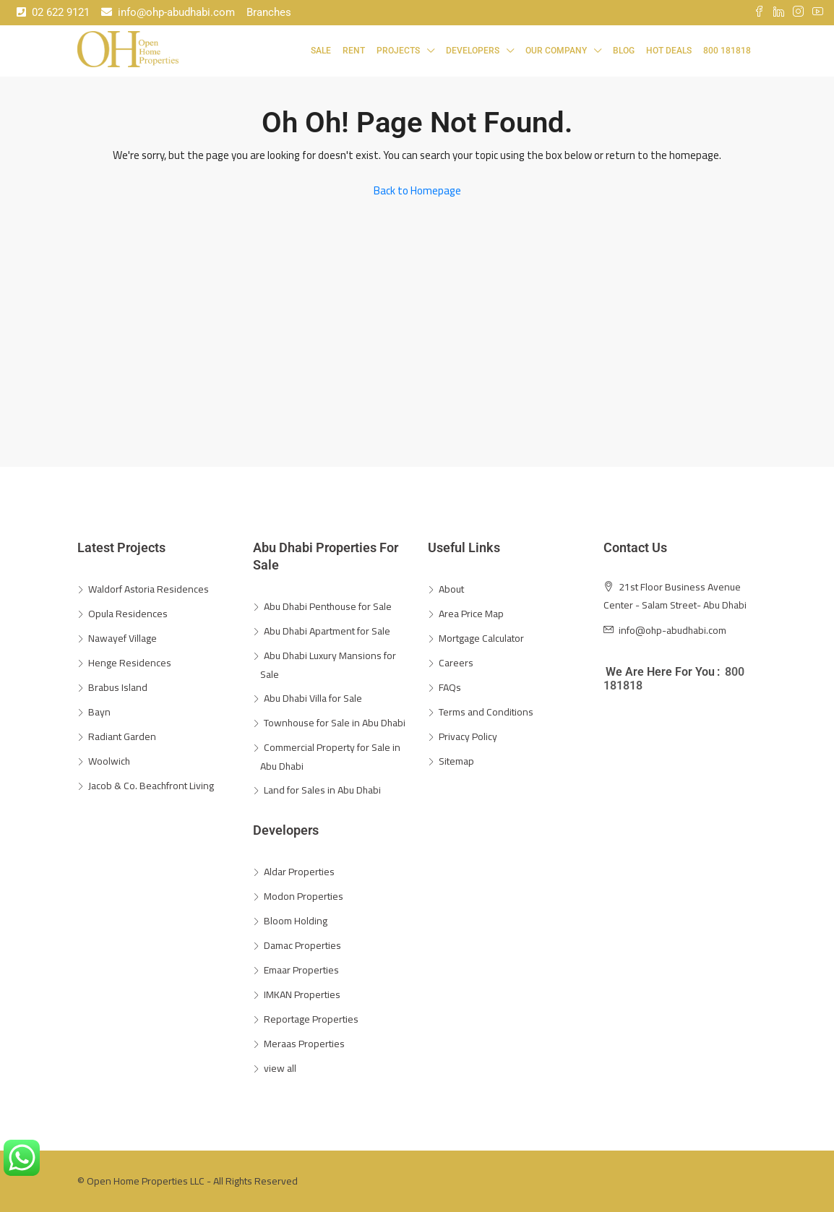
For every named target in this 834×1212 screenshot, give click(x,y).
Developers (472, 51)
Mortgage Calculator (481, 638)
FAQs (450, 687)
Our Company (556, 51)
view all (280, 1068)
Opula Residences (128, 613)
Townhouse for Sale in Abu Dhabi (334, 722)
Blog (624, 51)
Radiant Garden (122, 736)
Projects (398, 51)
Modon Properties (303, 896)
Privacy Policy (468, 736)
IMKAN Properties (302, 994)
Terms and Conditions (486, 711)
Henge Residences (129, 662)
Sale (321, 51)
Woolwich (109, 761)
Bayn (99, 711)
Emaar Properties (301, 969)
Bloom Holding (295, 920)
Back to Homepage (417, 190)
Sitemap (456, 761)
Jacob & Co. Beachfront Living (151, 785)
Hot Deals (669, 51)
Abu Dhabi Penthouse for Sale (328, 606)
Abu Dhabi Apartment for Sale (327, 631)
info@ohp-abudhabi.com (168, 12)
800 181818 (727, 51)
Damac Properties (302, 945)
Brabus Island (117, 687)
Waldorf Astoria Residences (148, 589)
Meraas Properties (304, 1043)
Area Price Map (471, 613)
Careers (456, 662)
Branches (268, 12)
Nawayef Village (122, 638)
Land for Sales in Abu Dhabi (322, 790)
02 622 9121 (53, 12)
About (451, 589)
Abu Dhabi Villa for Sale (313, 698)
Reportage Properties (311, 1019)
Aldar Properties (299, 871)
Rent (354, 51)
